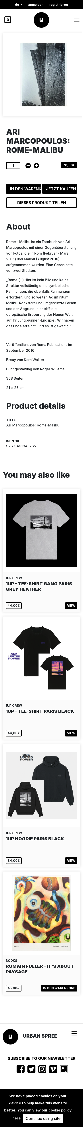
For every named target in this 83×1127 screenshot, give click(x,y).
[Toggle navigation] (77, 20)
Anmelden (36, 4)
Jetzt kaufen (61, 189)
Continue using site (43, 1118)
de (17, 4)
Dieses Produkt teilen (41, 202)
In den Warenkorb (25, 189)
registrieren (58, 4)
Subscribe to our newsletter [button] (41, 1058)
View (71, 605)
